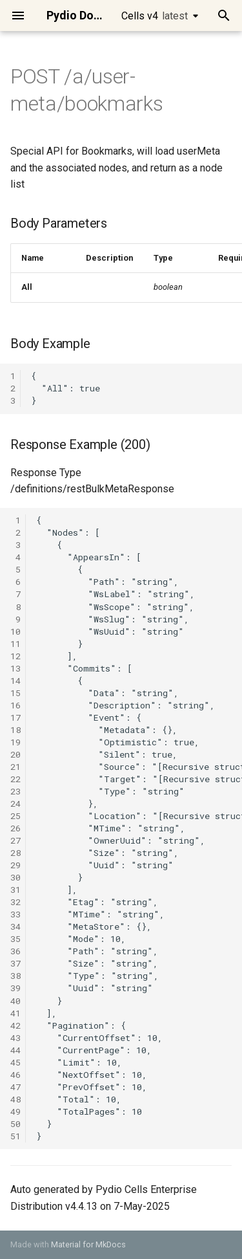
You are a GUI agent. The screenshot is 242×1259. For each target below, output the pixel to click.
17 (15, 717)
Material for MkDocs (88, 1244)
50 (15, 1124)
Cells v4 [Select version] (154, 16)
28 (15, 853)
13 (15, 668)
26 (15, 828)
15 (15, 693)
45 (15, 1062)
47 (15, 1087)
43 (15, 1038)
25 (15, 816)
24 (15, 803)
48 (15, 1099)
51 (15, 1136)
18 (15, 730)
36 (15, 951)
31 (15, 889)
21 (15, 766)
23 (15, 791)
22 (15, 779)
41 (15, 1013)
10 (15, 631)
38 (15, 975)
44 (15, 1050)
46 (15, 1074)
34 (15, 926)
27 (15, 840)
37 (15, 963)
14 (15, 680)
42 (15, 1025)
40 (15, 1001)
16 (15, 705)
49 (15, 1111)
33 (15, 914)
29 (15, 865)
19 (15, 742)
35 (15, 939)
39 (15, 988)
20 (15, 754)
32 (15, 902)
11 (15, 644)
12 (15, 656)
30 (15, 877)
